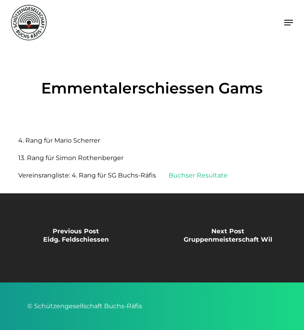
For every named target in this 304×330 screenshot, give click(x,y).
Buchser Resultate (198, 175)
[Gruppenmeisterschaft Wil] (228, 237)
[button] (288, 23)
